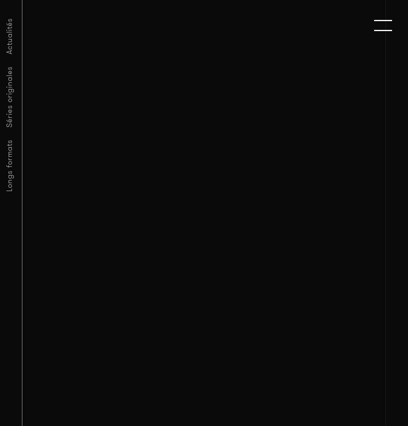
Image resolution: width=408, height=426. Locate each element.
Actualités (9, 36)
